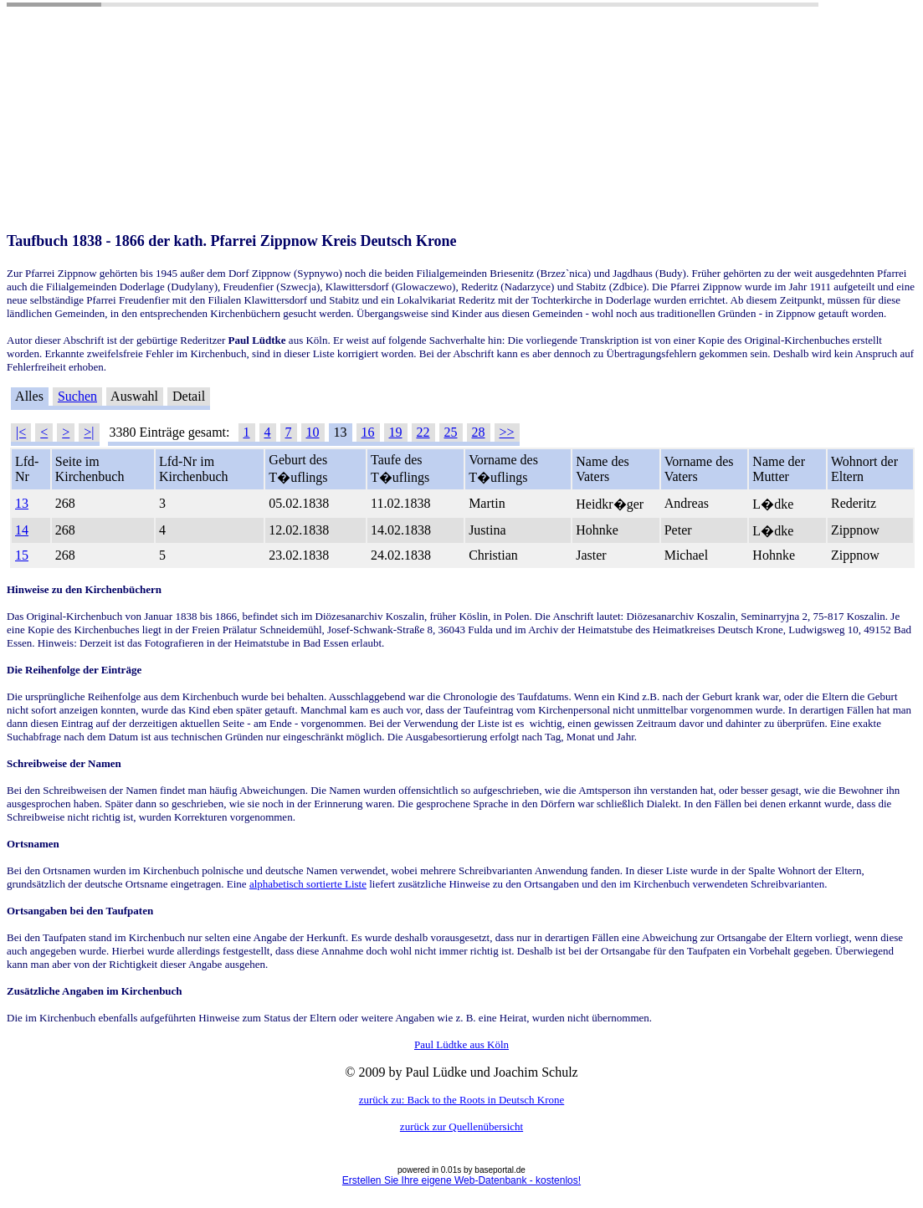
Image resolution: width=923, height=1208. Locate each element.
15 (21, 555)
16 (368, 432)
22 (423, 432)
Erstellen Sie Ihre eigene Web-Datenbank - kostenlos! (461, 1180)
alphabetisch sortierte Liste (308, 884)
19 (396, 432)
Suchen (77, 396)
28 (478, 432)
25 (451, 432)
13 (21, 503)
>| (89, 432)
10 (313, 432)
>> (507, 432)
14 (21, 530)
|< (21, 432)
